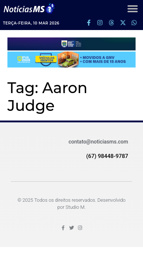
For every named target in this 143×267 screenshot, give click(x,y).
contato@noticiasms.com (98, 142)
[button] (132, 8)
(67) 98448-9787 (107, 156)
